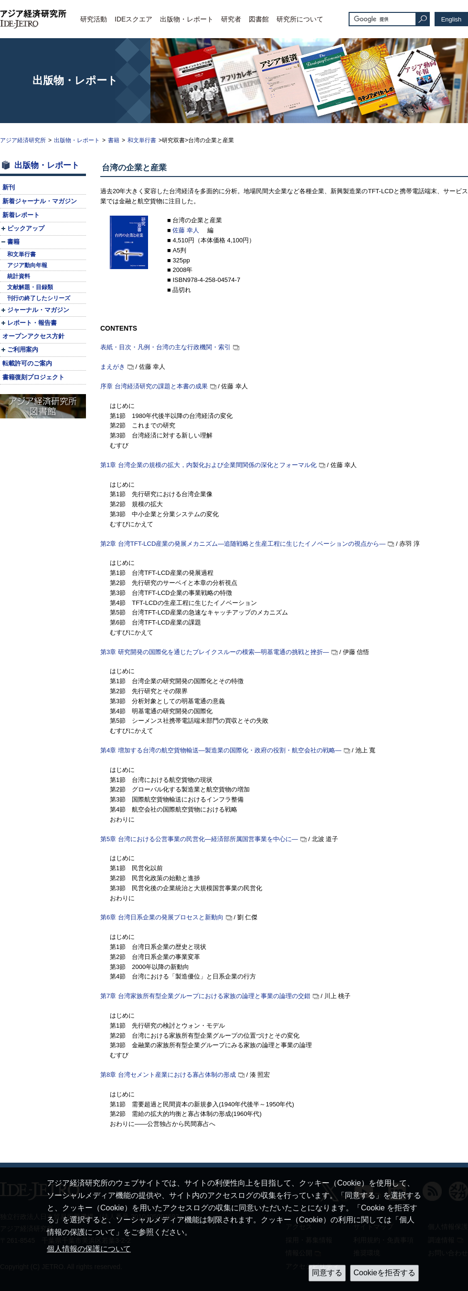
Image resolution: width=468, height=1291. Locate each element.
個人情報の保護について (89, 1249)
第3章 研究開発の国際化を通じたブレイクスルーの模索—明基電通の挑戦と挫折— (214, 652)
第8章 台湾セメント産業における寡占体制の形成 (168, 1074)
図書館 (259, 19)
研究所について (300, 19)
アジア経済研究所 (23, 140)
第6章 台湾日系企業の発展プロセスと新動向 (161, 917)
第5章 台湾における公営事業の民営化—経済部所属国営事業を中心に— (199, 839)
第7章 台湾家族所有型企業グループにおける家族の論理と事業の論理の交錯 (205, 995)
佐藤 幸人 (186, 230)
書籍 (113, 140)
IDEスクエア (133, 19)
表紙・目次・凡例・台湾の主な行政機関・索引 (165, 347)
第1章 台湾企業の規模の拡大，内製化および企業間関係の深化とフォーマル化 (208, 465)
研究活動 (93, 19)
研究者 (231, 19)
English (451, 19)
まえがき (112, 366)
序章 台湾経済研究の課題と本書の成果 (154, 386)
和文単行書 (142, 140)
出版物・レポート (186, 19)
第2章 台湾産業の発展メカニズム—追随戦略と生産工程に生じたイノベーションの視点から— (242, 543)
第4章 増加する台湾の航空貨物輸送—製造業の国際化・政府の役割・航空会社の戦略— (220, 750)
